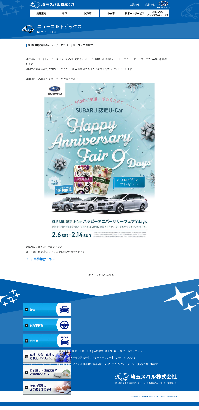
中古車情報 (50, 354)
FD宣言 (154, 367)
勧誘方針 (143, 367)
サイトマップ (30, 367)
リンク (43, 367)
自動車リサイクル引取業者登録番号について (85, 367)
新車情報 (37, 354)
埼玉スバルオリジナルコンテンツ (123, 354)
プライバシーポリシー (124, 367)
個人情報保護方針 (78, 361)
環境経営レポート (56, 361)
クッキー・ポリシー (100, 361)
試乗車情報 (64, 354)
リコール (54, 367)
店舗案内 (98, 354)
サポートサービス (82, 354)
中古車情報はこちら (43, 262)
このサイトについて (124, 361)
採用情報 (149, 5)
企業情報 (134, 5)
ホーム (26, 354)
